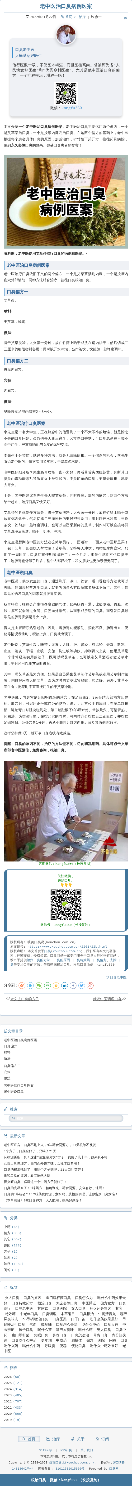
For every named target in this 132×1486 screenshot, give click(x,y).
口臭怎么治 (80, 1335)
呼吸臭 (50, 1345)
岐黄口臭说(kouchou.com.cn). (72, 1462)
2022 (8, 1401)
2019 (8, 1420)
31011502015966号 (69, 1469)
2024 (8, 1389)
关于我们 (86, 1450)
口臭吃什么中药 (24, 1340)
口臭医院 (59, 1308)
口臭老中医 (118, 977)
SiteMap (45, 1450)
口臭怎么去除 (66, 1324)
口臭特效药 (81, 960)
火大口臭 (12, 1297)
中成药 (61, 1340)
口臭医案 (59, 1319)
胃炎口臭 (100, 1335)
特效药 (10, 1314)
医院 (101, 1340)
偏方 (7, 1233)
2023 (8, 1395)
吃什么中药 (91, 1324)
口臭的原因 (61, 960)
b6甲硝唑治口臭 (35, 1319)
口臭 (47, 951)
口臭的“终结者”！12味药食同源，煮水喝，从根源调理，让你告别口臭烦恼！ (61, 1194)
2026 (8, 1376)
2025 (8, 1383)
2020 (8, 1413)
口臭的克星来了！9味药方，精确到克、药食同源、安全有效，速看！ (54, 1188)
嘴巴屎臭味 (65, 1329)
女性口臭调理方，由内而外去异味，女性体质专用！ (42, 1163)
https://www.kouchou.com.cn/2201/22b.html (67, 946)
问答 (7, 1270)
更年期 (46, 1340)
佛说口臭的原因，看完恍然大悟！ (29, 1176)
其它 (7, 1239)
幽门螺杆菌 (20, 1335)
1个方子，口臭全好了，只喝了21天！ (32, 1151)
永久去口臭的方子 (24, 999)
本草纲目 (68, 1314)
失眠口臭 (41, 1335)
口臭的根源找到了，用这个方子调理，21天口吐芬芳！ (44, 1169)
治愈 (7, 1257)
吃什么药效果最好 (104, 1319)
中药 (7, 1227)
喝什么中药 (31, 1345)
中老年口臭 (29, 1314)
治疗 (82, 17)
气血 (33, 1324)
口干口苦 (78, 1319)
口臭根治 (87, 1314)
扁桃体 (76, 1340)
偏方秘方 (107, 1303)
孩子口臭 (26, 1329)
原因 (7, 1245)
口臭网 (113, 1469)
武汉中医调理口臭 (107, 999)
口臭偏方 (100, 960)
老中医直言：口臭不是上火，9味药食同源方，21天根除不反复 (50, 1145)
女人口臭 (78, 1308)
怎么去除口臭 (66, 1303)
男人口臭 (104, 1329)
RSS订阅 (66, 1450)
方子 (7, 1251)
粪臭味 (46, 1324)
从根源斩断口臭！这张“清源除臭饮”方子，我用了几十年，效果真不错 (56, 1157)
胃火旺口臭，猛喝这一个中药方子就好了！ (35, 1182)
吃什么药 (85, 1329)
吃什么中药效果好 (104, 1345)
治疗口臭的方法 (38, 960)
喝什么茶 (45, 1329)
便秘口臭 (78, 1345)
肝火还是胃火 (100, 1308)
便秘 (63, 1345)
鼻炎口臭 (59, 1335)
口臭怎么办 (84, 1297)
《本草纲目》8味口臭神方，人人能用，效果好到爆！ (43, 1200)
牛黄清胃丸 (107, 1314)
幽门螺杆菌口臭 (58, 1297)
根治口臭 (45, 1303)
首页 (68, 17)
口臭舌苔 (111, 1324)
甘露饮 (43, 1308)
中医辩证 (89, 1303)
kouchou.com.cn (67, 951)
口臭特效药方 (22, 1303)
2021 (8, 1407)
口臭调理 (49, 1314)
